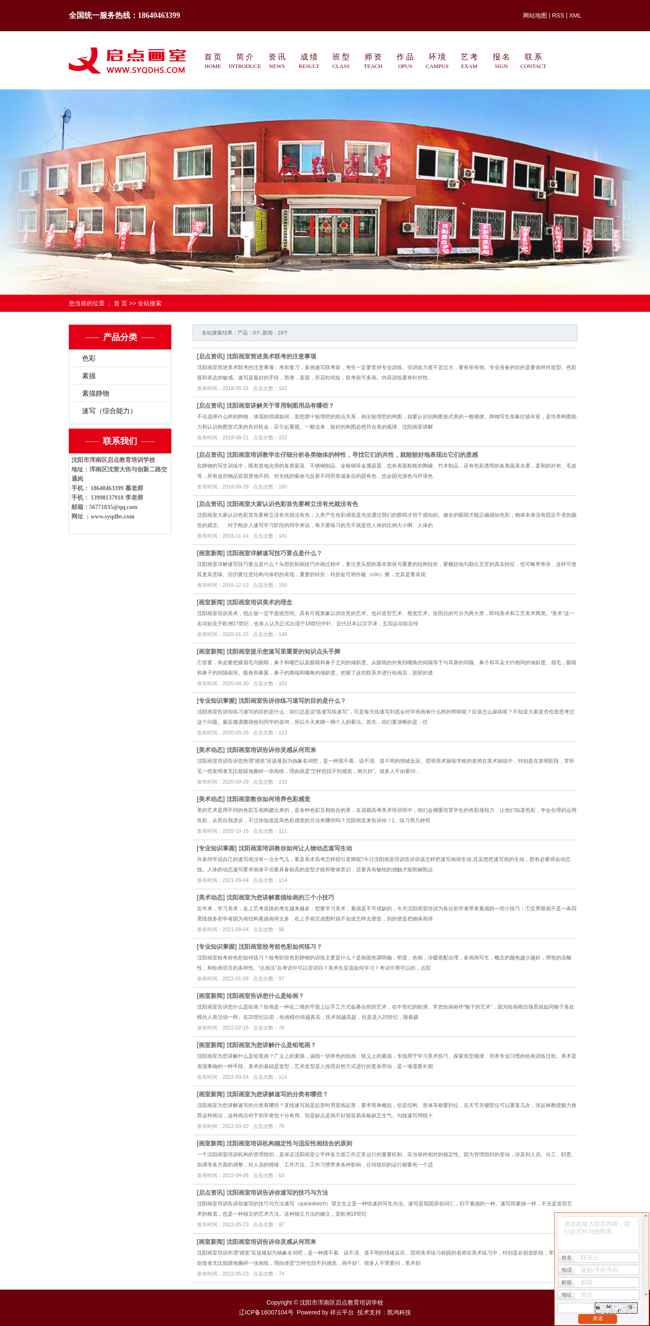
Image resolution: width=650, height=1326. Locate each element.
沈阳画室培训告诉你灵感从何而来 (271, 749)
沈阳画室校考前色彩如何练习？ (280, 946)
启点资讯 (211, 356)
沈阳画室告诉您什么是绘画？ (265, 995)
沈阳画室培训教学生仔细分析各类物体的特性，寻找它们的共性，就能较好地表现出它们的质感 (352, 454)
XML (575, 15)
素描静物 (95, 393)
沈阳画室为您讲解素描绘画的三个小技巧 (280, 897)
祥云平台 (342, 1312)
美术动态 (211, 749)
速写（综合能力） (109, 410)
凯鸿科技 (399, 1312)
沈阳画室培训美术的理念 (259, 602)
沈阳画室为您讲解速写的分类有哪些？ (277, 1094)
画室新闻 (211, 553)
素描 (89, 375)
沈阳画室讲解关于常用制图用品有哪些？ (280, 405)
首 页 (120, 303)
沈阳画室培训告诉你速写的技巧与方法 (277, 1192)
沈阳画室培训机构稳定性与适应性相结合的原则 (289, 1143)
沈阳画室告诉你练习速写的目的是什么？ (292, 700)
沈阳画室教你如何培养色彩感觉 (268, 799)
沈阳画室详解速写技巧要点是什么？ (274, 553)
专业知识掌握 (217, 700)
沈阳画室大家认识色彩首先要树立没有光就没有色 (292, 503)
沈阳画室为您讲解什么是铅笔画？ (271, 1045)
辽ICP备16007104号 (266, 1312)
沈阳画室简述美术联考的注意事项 (271, 356)
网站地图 (535, 15)
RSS (558, 15)
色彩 (89, 358)
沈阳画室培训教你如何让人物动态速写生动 (295, 848)
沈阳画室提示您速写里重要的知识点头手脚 (283, 651)
